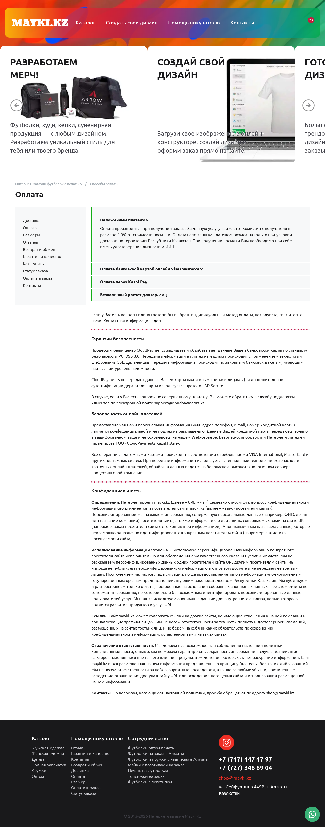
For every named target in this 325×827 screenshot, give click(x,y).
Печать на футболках (148, 770)
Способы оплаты (104, 184)
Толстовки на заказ (146, 776)
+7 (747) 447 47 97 (245, 759)
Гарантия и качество (42, 256)
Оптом (38, 776)
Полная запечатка (49, 765)
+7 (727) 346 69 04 (245, 767)
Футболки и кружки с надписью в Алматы (168, 759)
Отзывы (30, 242)
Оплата (30, 227)
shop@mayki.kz (280, 693)
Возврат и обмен (39, 249)
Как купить (33, 263)
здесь (157, 320)
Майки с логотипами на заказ (156, 765)
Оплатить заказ (37, 278)
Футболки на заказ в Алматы (156, 753)
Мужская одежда (48, 748)
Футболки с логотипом (150, 782)
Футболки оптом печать (151, 748)
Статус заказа (35, 271)
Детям (38, 759)
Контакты (32, 285)
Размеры (31, 235)
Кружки (39, 770)
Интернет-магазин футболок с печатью (48, 184)
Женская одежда (48, 753)
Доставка (31, 220)
